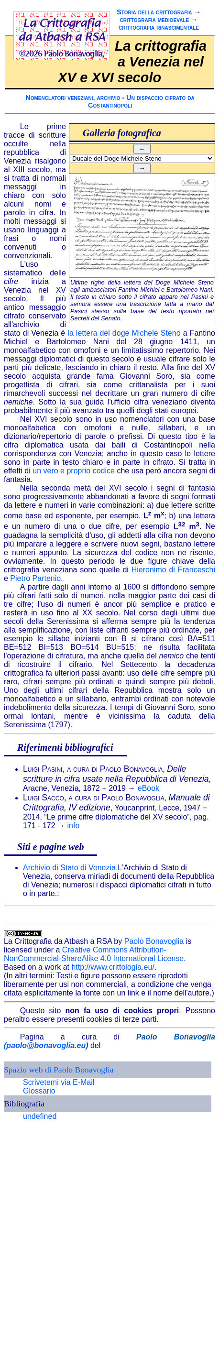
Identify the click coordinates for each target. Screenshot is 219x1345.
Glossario (39, 1091)
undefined (39, 1116)
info (73, 825)
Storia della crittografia (154, 12)
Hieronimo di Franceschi (173, 570)
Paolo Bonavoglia (154, 941)
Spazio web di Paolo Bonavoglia (59, 1069)
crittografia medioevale (154, 19)
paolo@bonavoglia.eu (46, 1045)
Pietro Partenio (35, 578)
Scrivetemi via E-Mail (58, 1082)
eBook (148, 788)
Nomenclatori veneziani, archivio (72, 97)
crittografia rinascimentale (159, 27)
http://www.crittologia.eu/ (112, 967)
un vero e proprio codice (74, 471)
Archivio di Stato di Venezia (69, 868)
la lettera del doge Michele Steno (123, 333)
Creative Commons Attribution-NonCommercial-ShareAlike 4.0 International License (94, 954)
